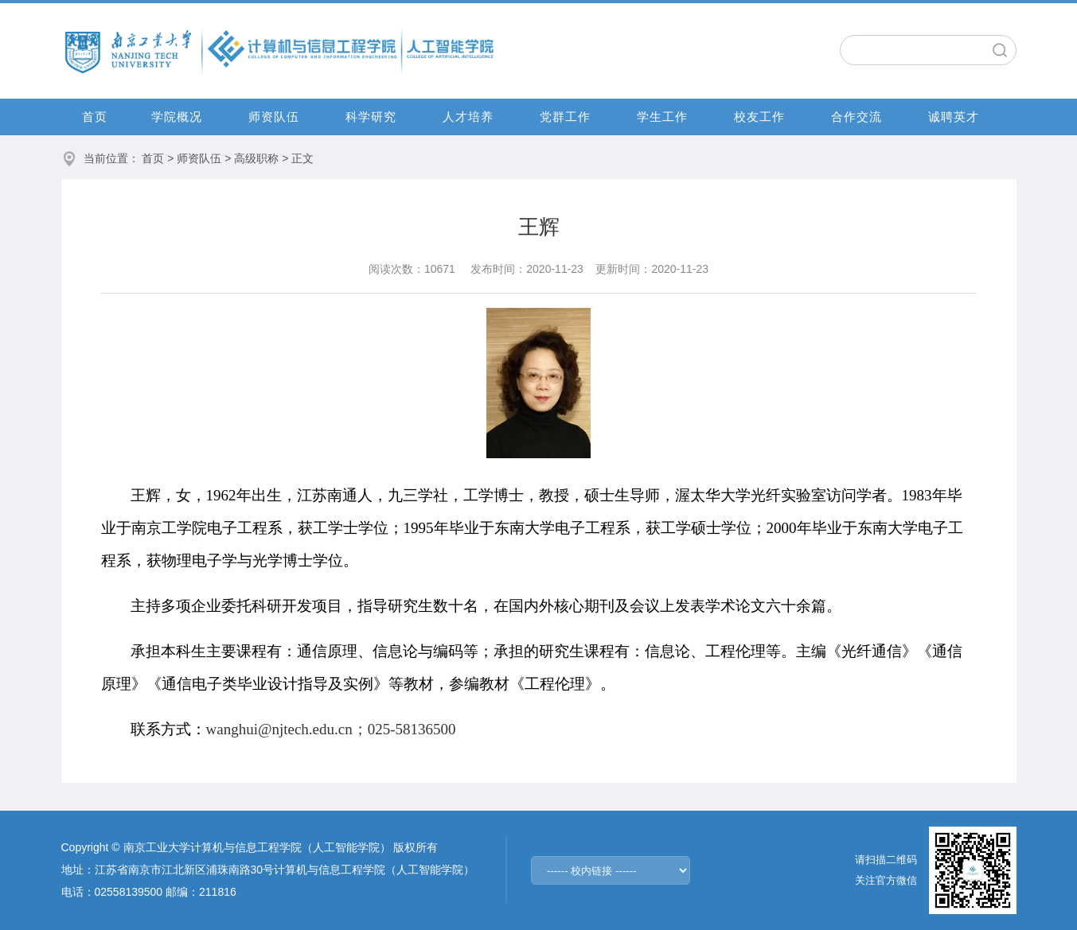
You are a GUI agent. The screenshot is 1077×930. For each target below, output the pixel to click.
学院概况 (176, 116)
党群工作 (565, 116)
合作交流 (856, 116)
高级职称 (256, 158)
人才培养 (468, 116)
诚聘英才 (953, 116)
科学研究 (370, 116)
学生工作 (662, 116)
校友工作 (759, 116)
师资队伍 (273, 116)
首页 (94, 116)
